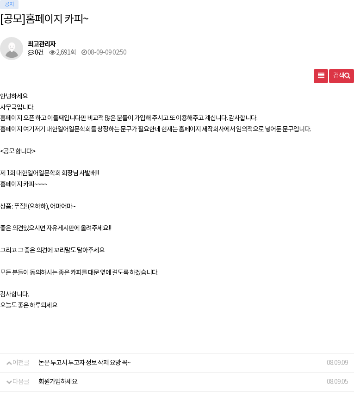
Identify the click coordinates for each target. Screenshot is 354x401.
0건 (35, 52)
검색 (341, 76)
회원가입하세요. (58, 382)
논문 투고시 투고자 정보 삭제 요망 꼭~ (84, 363)
